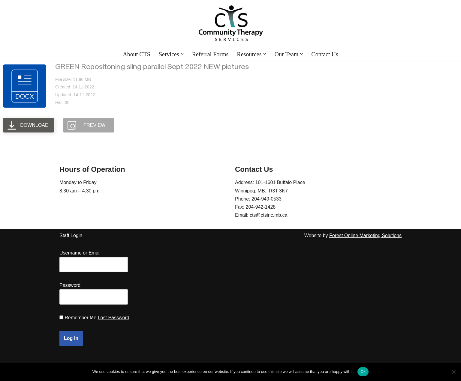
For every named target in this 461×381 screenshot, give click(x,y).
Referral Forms (210, 54)
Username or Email (80, 252)
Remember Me (80, 317)
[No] (453, 372)
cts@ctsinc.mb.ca (269, 215)
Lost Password (113, 317)
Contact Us (324, 54)
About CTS (136, 54)
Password (69, 285)
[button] (182, 53)
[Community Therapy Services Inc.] (230, 23)
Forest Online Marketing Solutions (365, 235)
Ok (363, 371)
